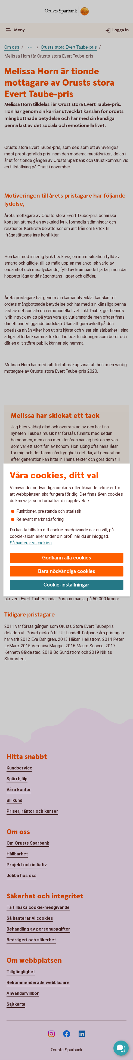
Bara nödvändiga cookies (66, 571)
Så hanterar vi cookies (31, 542)
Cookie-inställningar (66, 585)
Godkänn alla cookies (66, 558)
